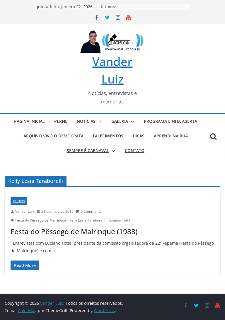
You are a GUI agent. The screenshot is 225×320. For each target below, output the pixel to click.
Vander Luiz (24, 211)
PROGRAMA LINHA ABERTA (170, 121)
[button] (99, 121)
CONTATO (134, 150)
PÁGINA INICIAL (29, 121)
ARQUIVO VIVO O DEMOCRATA (53, 136)
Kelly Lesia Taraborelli (87, 220)
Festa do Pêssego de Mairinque (40, 220)
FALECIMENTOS (108, 136)
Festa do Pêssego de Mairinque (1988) (74, 231)
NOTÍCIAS (86, 121)
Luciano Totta (119, 220)
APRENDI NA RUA (171, 136)
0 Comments (88, 211)
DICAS (138, 136)
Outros (19, 201)
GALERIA (119, 121)
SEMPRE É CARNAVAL (88, 150)
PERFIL (60, 121)
